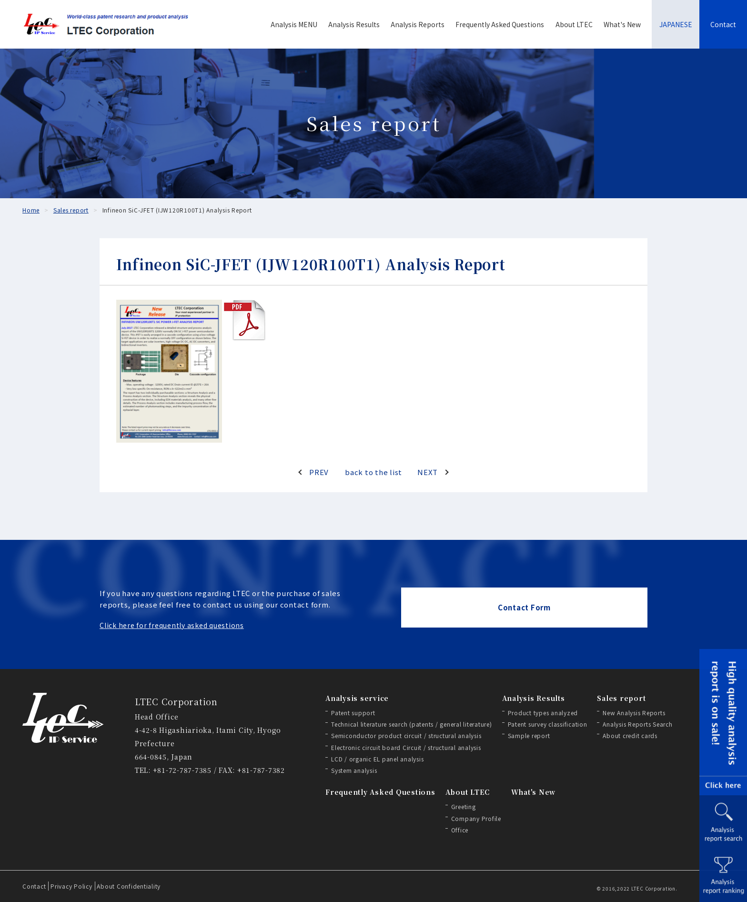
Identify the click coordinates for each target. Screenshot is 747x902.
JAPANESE (675, 24)
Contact (723, 24)
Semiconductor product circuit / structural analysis (406, 735)
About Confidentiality (129, 886)
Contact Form (524, 607)
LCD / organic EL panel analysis (377, 759)
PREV (319, 472)
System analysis (354, 770)
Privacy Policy (71, 886)
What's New (622, 24)
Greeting (463, 806)
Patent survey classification (547, 724)
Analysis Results (354, 24)
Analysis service (357, 698)
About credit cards (630, 735)
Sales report (621, 698)
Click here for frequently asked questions (172, 625)
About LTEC (574, 24)
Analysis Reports (417, 24)
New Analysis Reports (634, 713)
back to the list (373, 472)
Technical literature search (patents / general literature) (411, 724)
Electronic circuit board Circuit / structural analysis (406, 747)
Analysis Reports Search (637, 724)
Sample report (529, 735)
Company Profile (476, 818)
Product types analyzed (543, 713)
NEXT (427, 472)
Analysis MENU (294, 24)
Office (460, 830)
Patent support (353, 713)
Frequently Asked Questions (499, 24)
